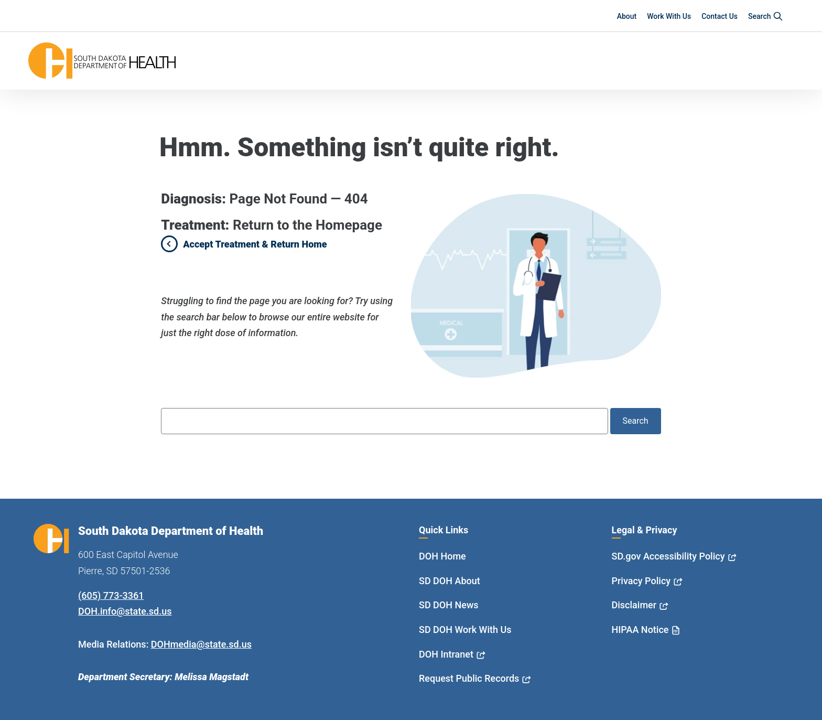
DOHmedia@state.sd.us (201, 644)
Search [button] (765, 16)
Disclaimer (634, 604)
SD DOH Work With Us (465, 629)
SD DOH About (449, 580)
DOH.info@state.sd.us (125, 611)
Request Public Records (469, 678)
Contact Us (719, 16)
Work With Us (669, 16)
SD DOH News (449, 604)
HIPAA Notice (640, 629)
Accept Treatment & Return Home (255, 244)
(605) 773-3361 (111, 595)
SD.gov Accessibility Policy (668, 556)
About (627, 16)
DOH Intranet (446, 654)
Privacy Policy (641, 580)
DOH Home (442, 556)
